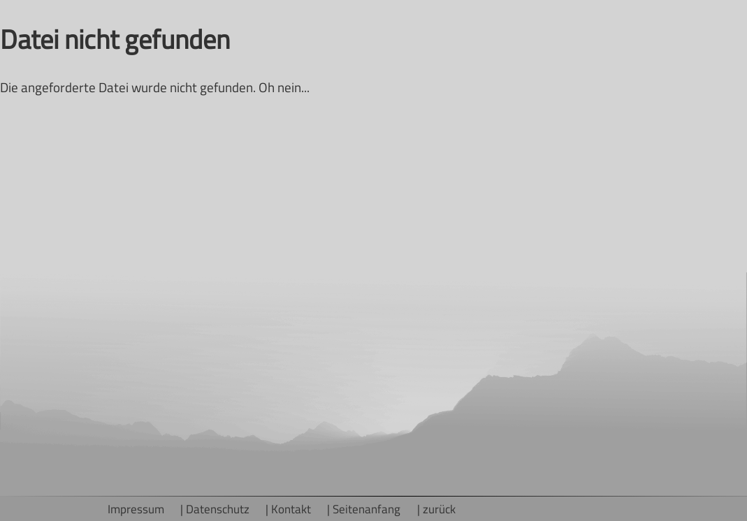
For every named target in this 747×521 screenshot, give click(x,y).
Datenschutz (217, 508)
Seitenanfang (366, 508)
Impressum (136, 508)
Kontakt (291, 508)
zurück (439, 508)
